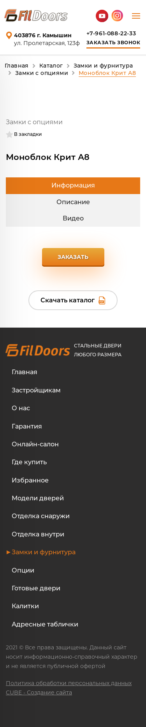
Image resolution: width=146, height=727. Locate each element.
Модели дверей (38, 498)
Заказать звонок (113, 42)
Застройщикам (36, 390)
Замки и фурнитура (44, 552)
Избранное (30, 480)
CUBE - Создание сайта (39, 692)
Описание (73, 202)
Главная (24, 372)
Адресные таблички (45, 624)
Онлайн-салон (35, 444)
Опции (23, 570)
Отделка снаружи (41, 516)
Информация (73, 185)
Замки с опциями (34, 122)
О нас (21, 408)
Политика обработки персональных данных (69, 683)
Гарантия (27, 426)
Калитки (25, 606)
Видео (73, 218)
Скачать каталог (67, 300)
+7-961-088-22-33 (111, 33)
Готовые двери (36, 588)
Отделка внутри (38, 534)
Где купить (29, 462)
